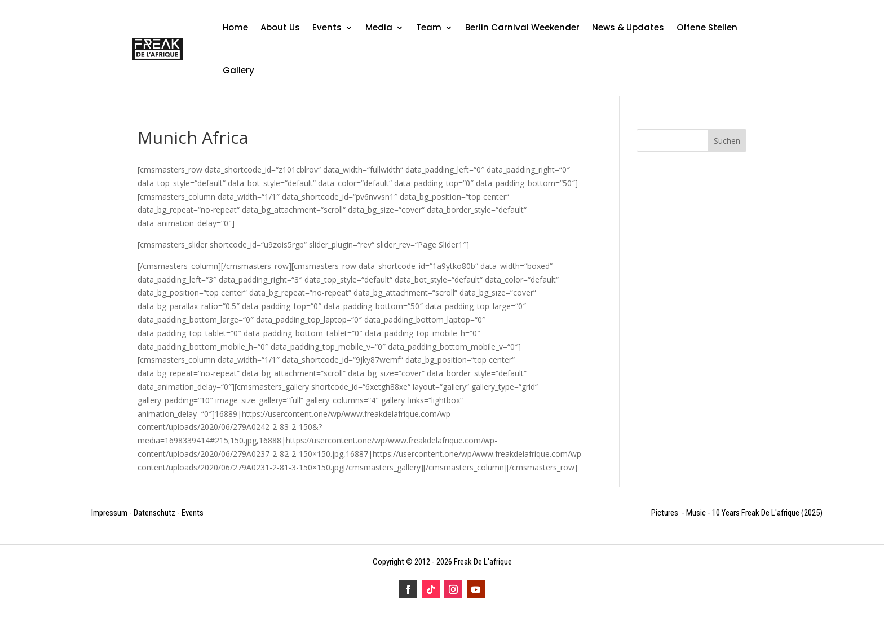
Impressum (109, 513)
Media (378, 27)
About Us (280, 27)
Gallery (238, 70)
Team (428, 27)
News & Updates (628, 27)
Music (696, 513)
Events (327, 27)
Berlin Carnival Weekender (522, 27)
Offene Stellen (707, 27)
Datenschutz (154, 513)
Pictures (665, 513)
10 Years (755, 513)
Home (235, 27)
